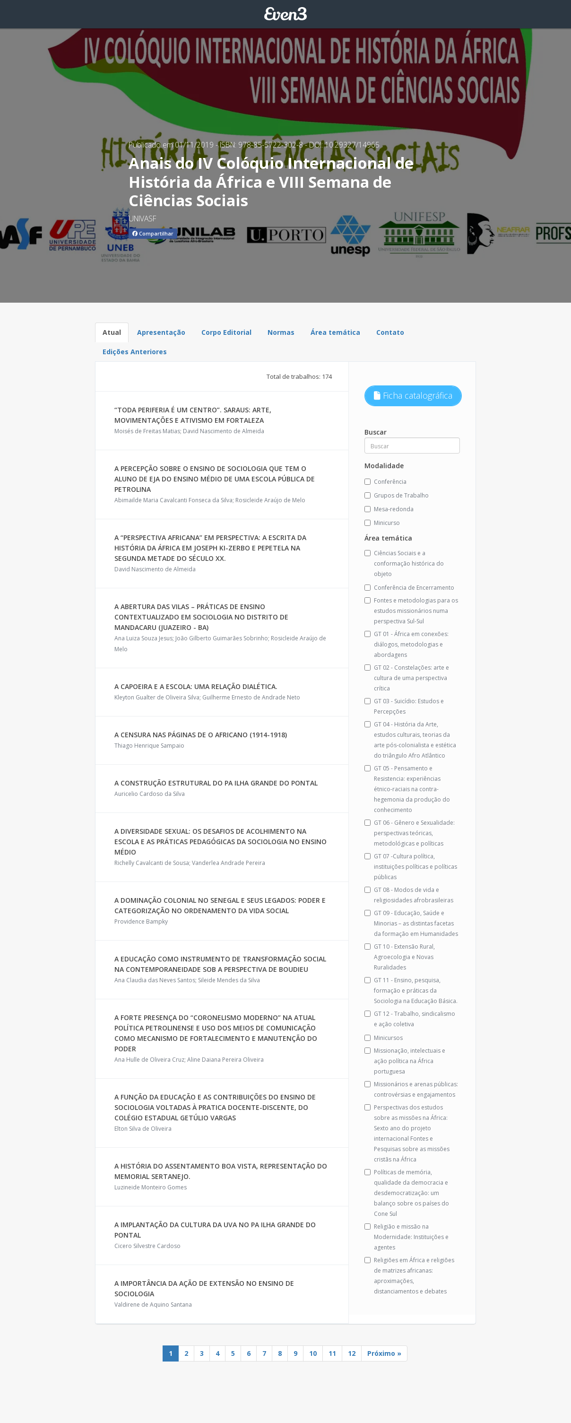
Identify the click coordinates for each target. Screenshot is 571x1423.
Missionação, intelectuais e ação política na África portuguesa (404, 1061)
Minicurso (382, 523)
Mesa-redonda (389, 509)
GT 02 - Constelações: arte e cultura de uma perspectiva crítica (406, 677)
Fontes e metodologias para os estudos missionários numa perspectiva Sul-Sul (411, 610)
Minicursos (383, 1038)
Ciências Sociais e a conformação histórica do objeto (404, 563)
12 (351, 1353)
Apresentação (161, 332)
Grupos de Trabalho (396, 495)
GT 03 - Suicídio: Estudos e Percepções (404, 706)
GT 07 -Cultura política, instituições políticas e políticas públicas (410, 866)
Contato (390, 332)
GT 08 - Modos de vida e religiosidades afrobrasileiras (408, 895)
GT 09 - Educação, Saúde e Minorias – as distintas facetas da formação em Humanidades (411, 923)
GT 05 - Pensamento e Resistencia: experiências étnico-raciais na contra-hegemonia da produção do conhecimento (407, 789)
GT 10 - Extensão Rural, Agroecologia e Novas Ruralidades (399, 957)
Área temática (335, 332)
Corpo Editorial (226, 332)
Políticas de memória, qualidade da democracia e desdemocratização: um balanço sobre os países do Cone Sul (406, 1193)
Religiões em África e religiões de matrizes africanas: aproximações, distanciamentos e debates (409, 1275)
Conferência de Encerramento (409, 588)
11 (332, 1353)
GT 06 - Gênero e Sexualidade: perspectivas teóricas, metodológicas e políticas (409, 833)
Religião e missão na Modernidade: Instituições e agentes (406, 1236)
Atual (112, 332)
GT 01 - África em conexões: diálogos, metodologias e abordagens (406, 644)
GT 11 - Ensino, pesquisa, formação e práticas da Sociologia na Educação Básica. (411, 990)
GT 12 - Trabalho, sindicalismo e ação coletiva (409, 1019)
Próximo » (384, 1353)
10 (313, 1353)
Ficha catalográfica (413, 395)
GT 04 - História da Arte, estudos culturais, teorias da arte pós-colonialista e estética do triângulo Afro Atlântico (410, 740)
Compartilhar (152, 233)
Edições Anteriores (135, 351)
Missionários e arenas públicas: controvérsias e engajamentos (411, 1089)
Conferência (385, 482)
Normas (281, 332)
